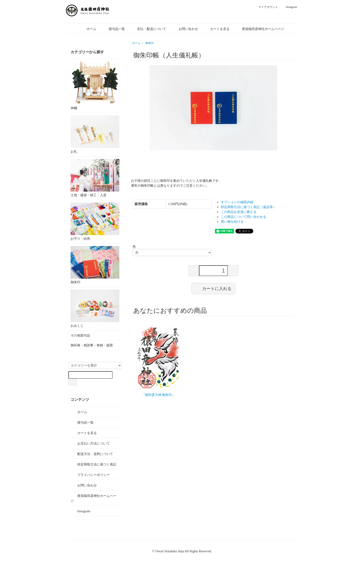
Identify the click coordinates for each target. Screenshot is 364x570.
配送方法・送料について (92, 453)
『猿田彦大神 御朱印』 (158, 395)
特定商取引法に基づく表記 (93, 464)
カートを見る (216, 29)
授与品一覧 (113, 29)
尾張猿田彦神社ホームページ (259, 29)
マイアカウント (266, 7)
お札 (95, 134)
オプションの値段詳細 (237, 202)
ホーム (88, 29)
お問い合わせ (185, 29)
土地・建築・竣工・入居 (95, 178)
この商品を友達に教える (239, 212)
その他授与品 (80, 335)
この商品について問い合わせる (243, 217)
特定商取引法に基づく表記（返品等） (248, 207)
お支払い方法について (90, 443)
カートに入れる (213, 288)
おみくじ (95, 308)
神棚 (95, 85)
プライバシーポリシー (90, 474)
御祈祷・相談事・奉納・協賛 (92, 345)
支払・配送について (148, 29)
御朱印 (149, 43)
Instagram (289, 7)
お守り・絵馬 (95, 221)
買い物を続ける (232, 221)
